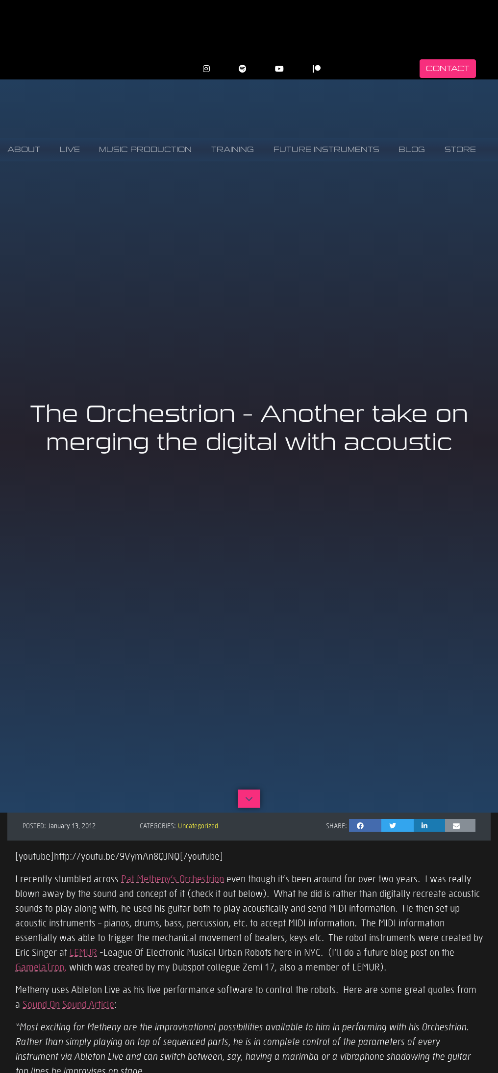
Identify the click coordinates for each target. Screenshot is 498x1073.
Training (232, 149)
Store (460, 149)
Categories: (158, 825)
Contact (448, 68)
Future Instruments (326, 149)
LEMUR (83, 951)
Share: (336, 825)
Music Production (145, 149)
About (23, 149)
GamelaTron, (41, 966)
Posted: (34, 825)
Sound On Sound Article (68, 1003)
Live (70, 149)
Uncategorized (198, 825)
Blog (411, 149)
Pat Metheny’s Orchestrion (172, 878)
